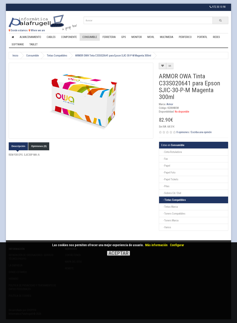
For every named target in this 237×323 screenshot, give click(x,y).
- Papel (165, 165)
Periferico (185, 37)
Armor (169, 104)
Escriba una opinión (201, 132)
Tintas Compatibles (57, 55)
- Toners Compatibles (173, 213)
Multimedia (166, 37)
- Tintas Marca (169, 206)
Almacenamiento (30, 37)
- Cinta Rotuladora (171, 151)
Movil (150, 37)
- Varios (166, 227)
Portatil (202, 37)
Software (18, 44)
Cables (51, 37)
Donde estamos (18, 30)
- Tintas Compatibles (173, 199)
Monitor (136, 37)
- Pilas (165, 186)
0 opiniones (182, 132)
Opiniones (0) (38, 146)
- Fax (164, 158)
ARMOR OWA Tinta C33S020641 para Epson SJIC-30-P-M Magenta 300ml (113, 55)
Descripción (18, 146)
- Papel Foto (168, 172)
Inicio (15, 55)
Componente (69, 37)
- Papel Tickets (169, 179)
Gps (123, 37)
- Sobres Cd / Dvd (171, 193)
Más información (156, 245)
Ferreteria (109, 37)
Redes (216, 37)
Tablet (33, 44)
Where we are (37, 30)
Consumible (89, 37)
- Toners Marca (169, 220)
